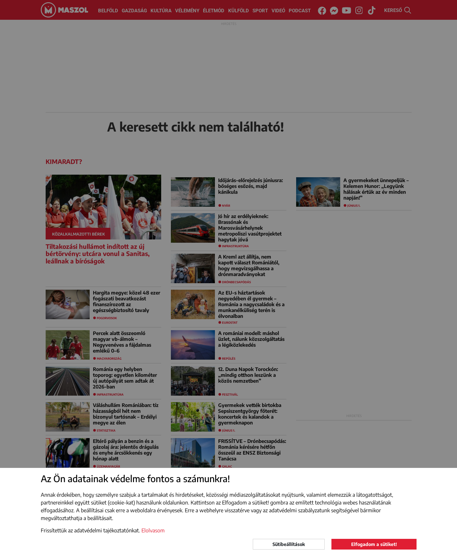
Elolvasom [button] (153, 530)
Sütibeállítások (289, 544)
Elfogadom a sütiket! (374, 544)
